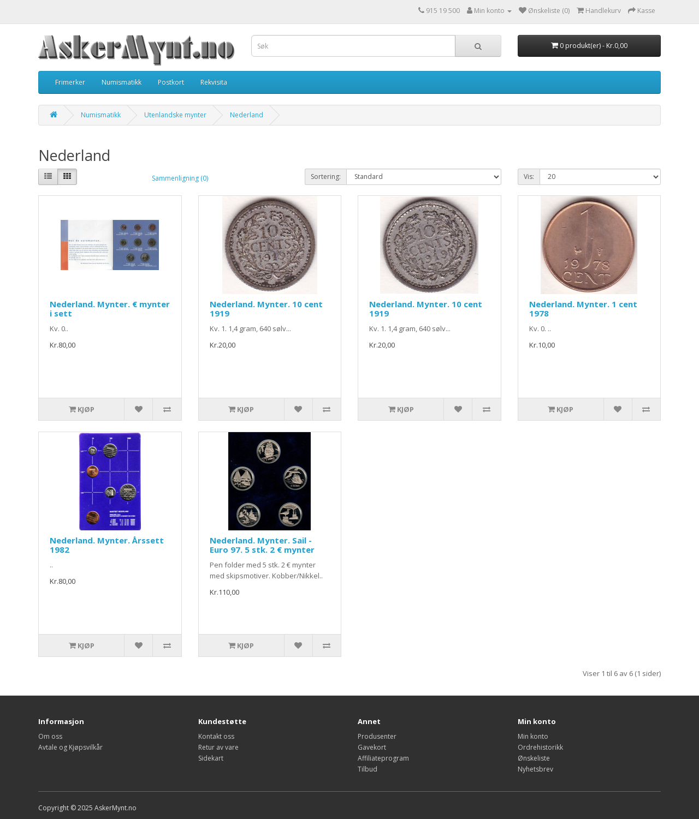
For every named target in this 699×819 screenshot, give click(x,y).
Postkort (171, 82)
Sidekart (210, 758)
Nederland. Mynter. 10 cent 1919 (266, 308)
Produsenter (377, 736)
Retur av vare (218, 747)
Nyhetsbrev (535, 769)
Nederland (246, 114)
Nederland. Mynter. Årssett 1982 (107, 545)
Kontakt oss (216, 736)
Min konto (533, 736)
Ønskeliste (534, 758)
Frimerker (70, 82)
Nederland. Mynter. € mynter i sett (110, 308)
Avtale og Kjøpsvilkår (70, 747)
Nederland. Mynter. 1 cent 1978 (583, 308)
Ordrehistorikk (540, 747)
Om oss (50, 736)
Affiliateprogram (383, 758)
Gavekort (372, 747)
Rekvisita (213, 82)
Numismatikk (121, 82)
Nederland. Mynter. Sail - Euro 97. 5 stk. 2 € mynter (262, 545)
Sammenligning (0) (180, 178)
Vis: (529, 176)
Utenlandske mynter (175, 114)
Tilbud (367, 769)
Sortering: (326, 176)
